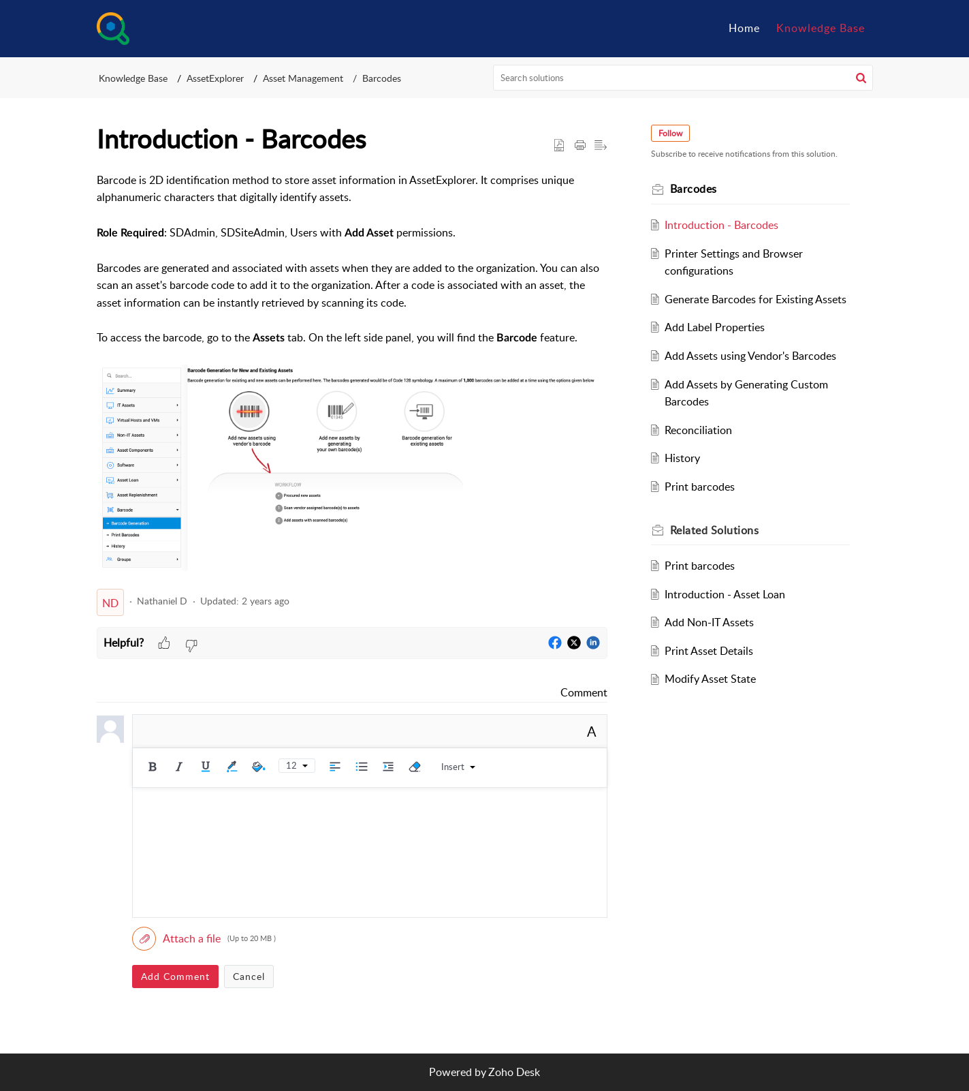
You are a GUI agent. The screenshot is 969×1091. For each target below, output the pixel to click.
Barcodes (381, 78)
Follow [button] (670, 133)
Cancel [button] (249, 976)
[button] (861, 78)
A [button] (592, 731)
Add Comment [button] (175, 976)
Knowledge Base (133, 78)
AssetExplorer (215, 78)
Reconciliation (698, 429)
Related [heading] (714, 530)
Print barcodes (700, 486)
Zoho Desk (514, 1071)
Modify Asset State (710, 678)
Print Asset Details (709, 650)
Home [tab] (744, 27)
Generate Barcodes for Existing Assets (755, 299)
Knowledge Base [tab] (820, 27)
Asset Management (303, 78)
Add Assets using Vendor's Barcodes (750, 355)
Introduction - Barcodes (721, 224)
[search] (683, 78)
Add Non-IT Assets (709, 622)
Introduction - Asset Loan (725, 594)
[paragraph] (352, 375)
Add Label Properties (715, 327)
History (682, 457)
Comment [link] (583, 692)
